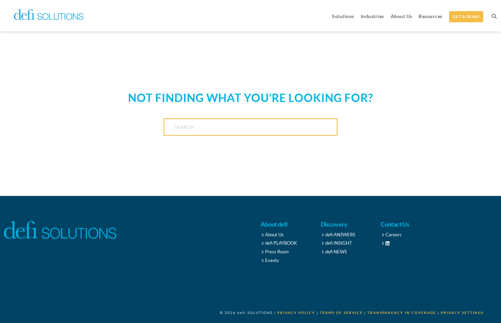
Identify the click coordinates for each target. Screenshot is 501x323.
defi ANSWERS (338, 234)
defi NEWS (334, 251)
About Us (272, 234)
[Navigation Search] (493, 15)
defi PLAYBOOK (279, 243)
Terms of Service (341, 312)
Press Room (275, 251)
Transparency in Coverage (401, 312)
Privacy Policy (296, 312)
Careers (391, 234)
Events (270, 260)
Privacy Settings (462, 312)
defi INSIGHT (336, 243)
